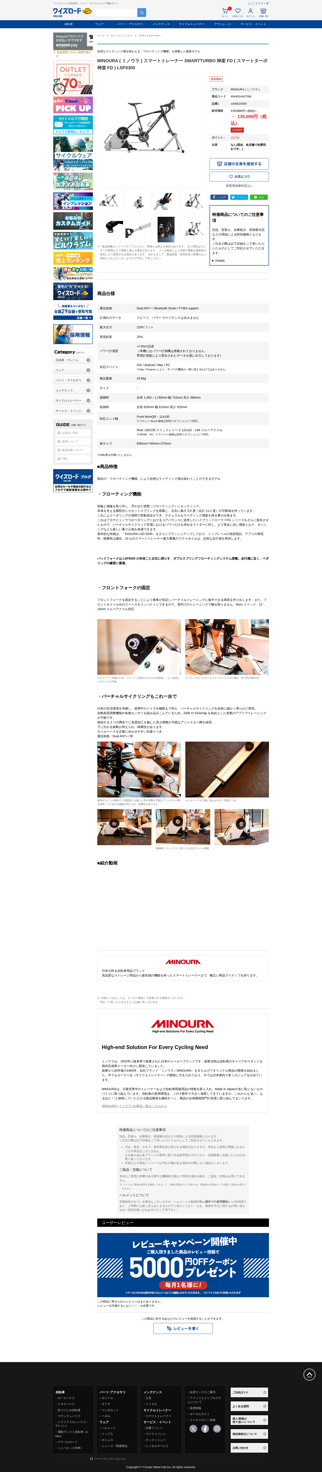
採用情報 (195, 1408)
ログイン (134, 1305)
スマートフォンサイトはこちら (109, 1458)
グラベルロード (68, 1442)
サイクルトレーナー (192, 24)
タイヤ (106, 1404)
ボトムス (107, 1440)
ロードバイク (66, 1398)
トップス (107, 1434)
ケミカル (151, 1404)
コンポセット (110, 1410)
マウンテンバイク (69, 1416)
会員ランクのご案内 (202, 1392)
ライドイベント (156, 1434)
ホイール (107, 1398)
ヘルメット (109, 1428)
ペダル (106, 1416)
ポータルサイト (200, 1414)
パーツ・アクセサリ (130, 24)
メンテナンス (161, 24)
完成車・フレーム (67, 360)
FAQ (64, 458)
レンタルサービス (157, 1446)
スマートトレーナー (158, 1416)
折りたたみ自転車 (69, 1410)
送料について (70, 441)
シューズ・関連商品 (114, 1446)
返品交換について (72, 450)
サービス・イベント (253, 24)
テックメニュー (156, 1440)
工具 (148, 1398)
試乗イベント (154, 1428)
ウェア (99, 24)
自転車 (68, 24)
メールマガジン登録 (202, 1420)
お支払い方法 (70, 432)
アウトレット (222, 24)
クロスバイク (66, 1404)
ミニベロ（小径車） (70, 1448)
